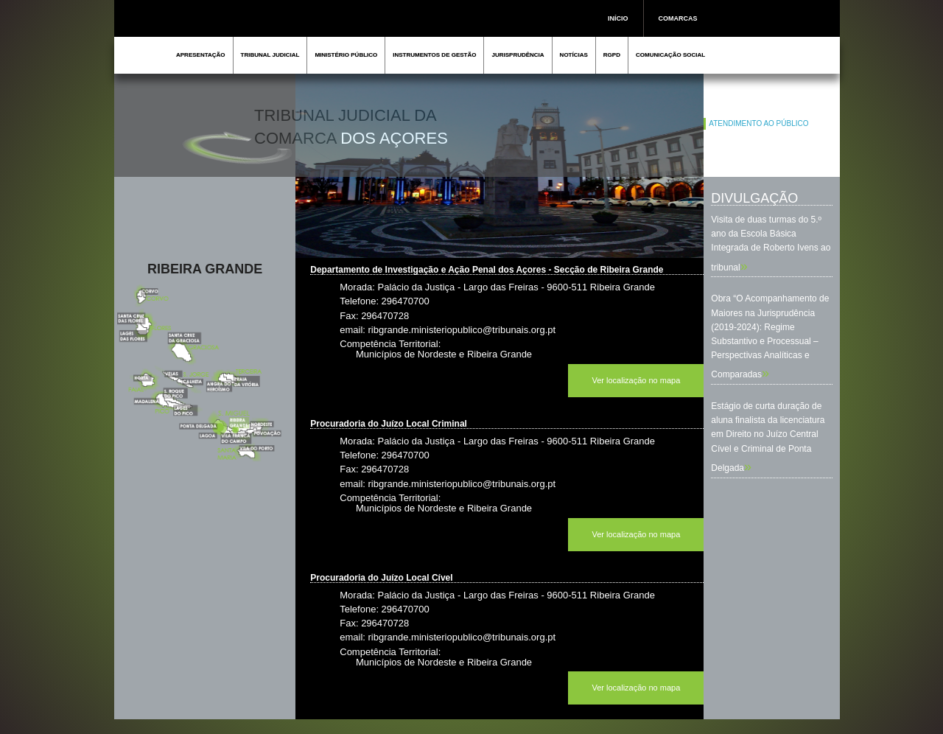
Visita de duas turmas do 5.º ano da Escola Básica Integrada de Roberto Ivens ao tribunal (770, 243)
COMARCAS (678, 18)
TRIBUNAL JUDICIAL (270, 55)
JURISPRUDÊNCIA (517, 55)
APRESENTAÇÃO (200, 55)
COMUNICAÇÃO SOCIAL (670, 55)
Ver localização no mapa (636, 380)
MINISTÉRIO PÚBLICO (346, 55)
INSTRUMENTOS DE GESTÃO (434, 55)
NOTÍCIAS (574, 55)
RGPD (611, 55)
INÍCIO (618, 18)
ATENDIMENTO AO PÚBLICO (758, 123)
